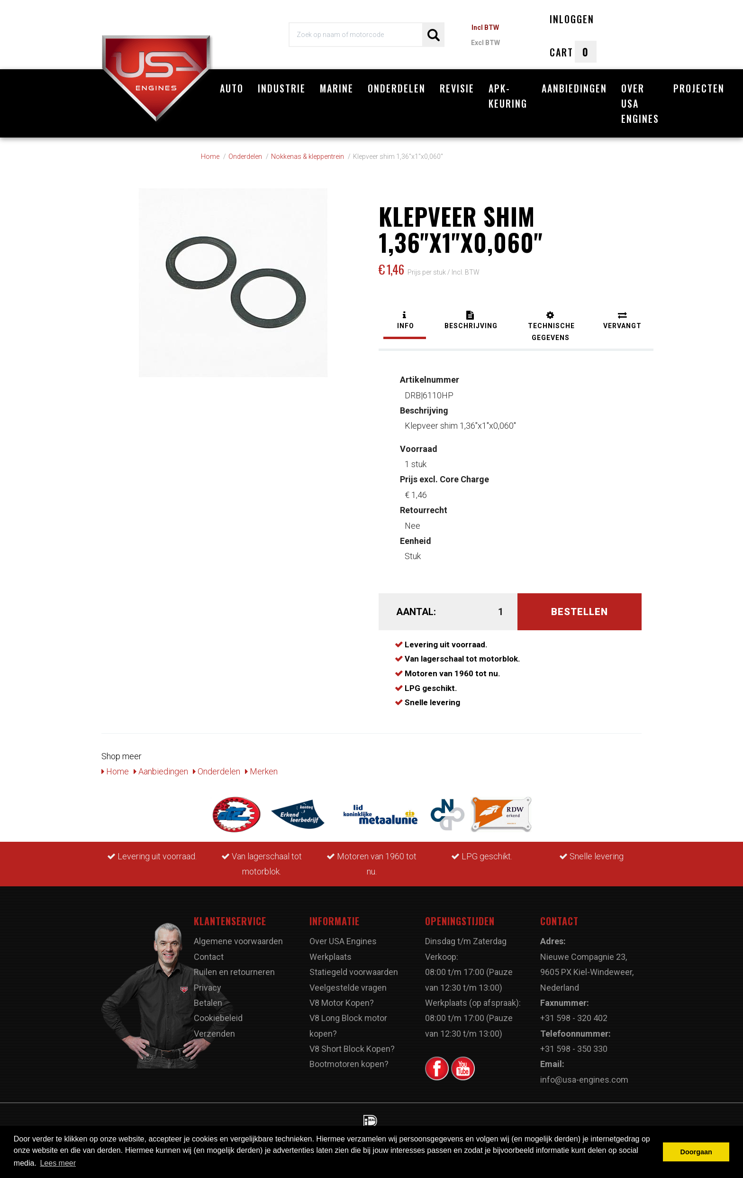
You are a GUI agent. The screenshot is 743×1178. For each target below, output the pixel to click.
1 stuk (418, 456)
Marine (336, 88)
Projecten (699, 88)
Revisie (457, 88)
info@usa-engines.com (584, 1080)
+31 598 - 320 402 (573, 1018)
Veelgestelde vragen (348, 988)
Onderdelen (397, 88)
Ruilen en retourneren (234, 972)
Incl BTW (485, 27)
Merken (261, 771)
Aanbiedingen (574, 88)
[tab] (404, 321)
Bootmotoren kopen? (349, 1064)
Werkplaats (330, 957)
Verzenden (214, 1034)
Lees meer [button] (58, 1163)
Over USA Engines (640, 103)
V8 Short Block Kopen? (352, 1049)
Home (115, 771)
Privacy (207, 988)
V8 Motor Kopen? (341, 1003)
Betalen (208, 1003)
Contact (209, 957)
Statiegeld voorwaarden (353, 972)
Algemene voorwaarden (238, 941)
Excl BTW (485, 42)
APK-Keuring (508, 95)
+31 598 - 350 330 (573, 1049)
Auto (232, 88)
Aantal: (416, 611)
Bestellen (579, 611)
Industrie (282, 88)
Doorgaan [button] (696, 1152)
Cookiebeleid (218, 1018)
